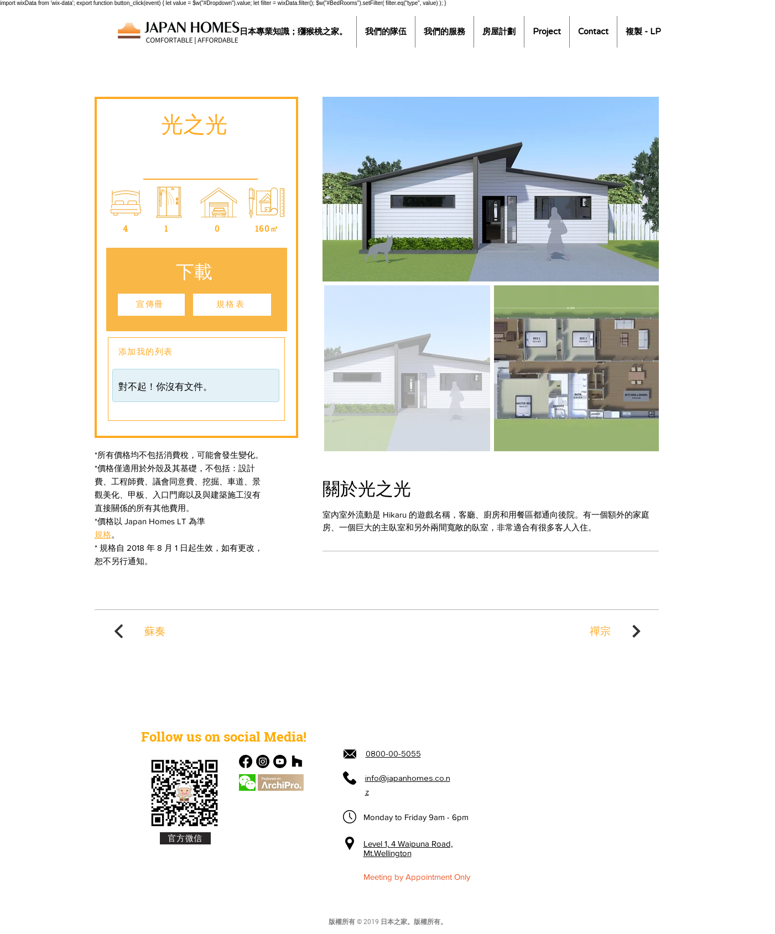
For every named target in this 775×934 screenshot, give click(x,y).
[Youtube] (280, 761)
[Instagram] (262, 761)
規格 (103, 534)
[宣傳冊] (151, 305)
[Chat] (247, 782)
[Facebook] (245, 761)
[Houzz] (297, 761)
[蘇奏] (139, 631)
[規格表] (232, 305)
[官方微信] (185, 838)
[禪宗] (616, 631)
